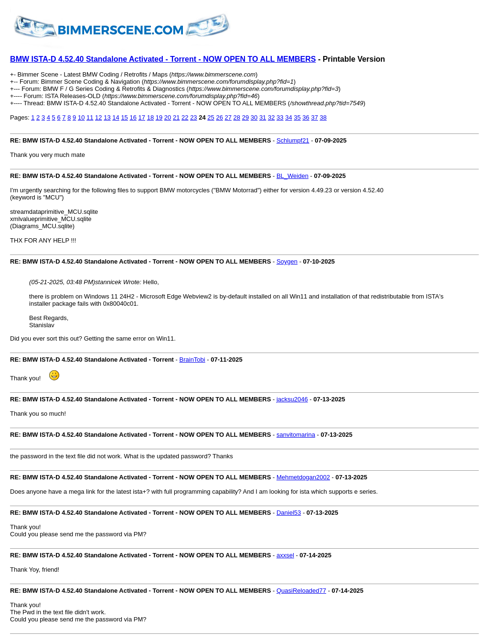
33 (279, 117)
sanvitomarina (295, 434)
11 (89, 117)
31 (262, 117)
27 (228, 117)
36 (305, 117)
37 (314, 117)
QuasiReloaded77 (301, 590)
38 (323, 117)
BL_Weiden (292, 175)
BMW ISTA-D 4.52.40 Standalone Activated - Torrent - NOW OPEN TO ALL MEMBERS (163, 59)
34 (288, 117)
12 (98, 117)
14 (115, 117)
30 (254, 117)
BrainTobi (192, 359)
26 (219, 117)
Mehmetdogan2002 (303, 477)
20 (167, 117)
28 (237, 117)
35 (297, 117)
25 (210, 117)
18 (150, 117)
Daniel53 (288, 512)
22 (184, 117)
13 (107, 117)
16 (132, 117)
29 (245, 117)
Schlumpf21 (292, 140)
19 (159, 117)
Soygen (287, 261)
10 (81, 117)
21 (176, 117)
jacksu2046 (292, 399)
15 (124, 117)
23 (193, 117)
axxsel (285, 555)
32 (271, 117)
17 (141, 117)
